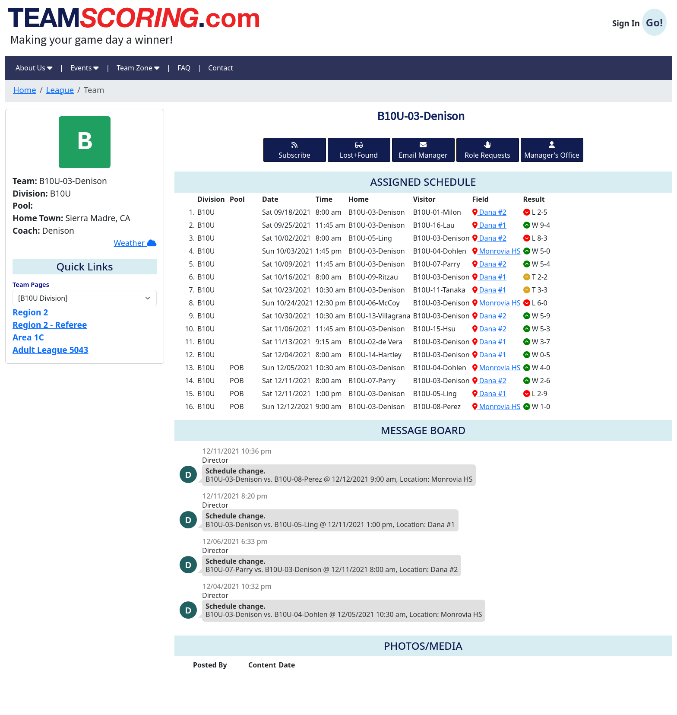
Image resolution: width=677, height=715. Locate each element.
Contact (220, 68)
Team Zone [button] (138, 68)
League (60, 89)
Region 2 (30, 312)
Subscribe (294, 150)
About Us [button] (34, 68)
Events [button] (84, 68)
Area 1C (28, 337)
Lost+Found (359, 150)
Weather (135, 243)
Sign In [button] (639, 22)
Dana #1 (489, 225)
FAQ (183, 68)
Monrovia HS (496, 251)
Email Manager (423, 150)
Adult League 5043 (51, 350)
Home (24, 89)
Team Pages (31, 284)
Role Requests (487, 150)
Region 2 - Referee (50, 324)
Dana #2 (489, 212)
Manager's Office (551, 150)
